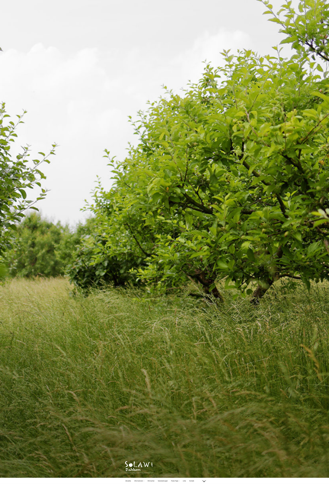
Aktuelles (128, 453)
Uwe (142, 464)
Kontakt (191, 453)
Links (184, 453)
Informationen (139, 453)
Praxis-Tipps (175, 453)
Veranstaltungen (163, 453)
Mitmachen (151, 453)
